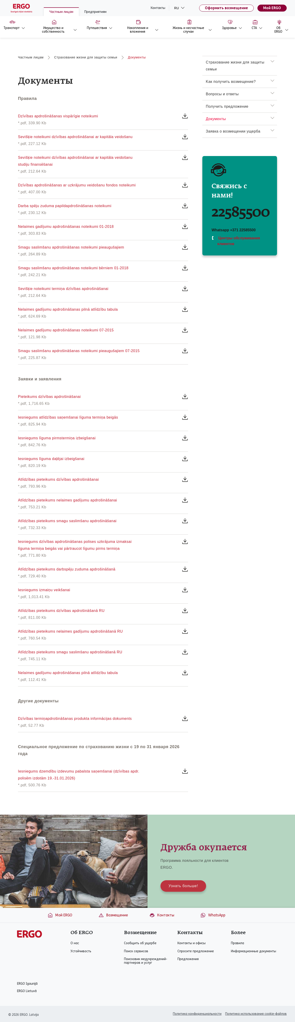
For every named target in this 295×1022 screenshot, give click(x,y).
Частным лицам (61, 12)
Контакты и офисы (191, 943)
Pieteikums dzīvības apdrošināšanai (49, 397)
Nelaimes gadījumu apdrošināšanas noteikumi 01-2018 (66, 227)
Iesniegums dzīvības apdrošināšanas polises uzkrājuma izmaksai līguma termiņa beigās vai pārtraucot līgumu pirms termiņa (75, 545)
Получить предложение (227, 106)
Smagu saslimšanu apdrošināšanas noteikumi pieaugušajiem (71, 247)
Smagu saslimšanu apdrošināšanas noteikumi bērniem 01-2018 (73, 268)
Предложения (188, 959)
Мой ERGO (272, 8)
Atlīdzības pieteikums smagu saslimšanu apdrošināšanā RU (70, 652)
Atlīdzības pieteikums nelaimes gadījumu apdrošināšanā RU (70, 631)
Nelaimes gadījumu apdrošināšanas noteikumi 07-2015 (66, 330)
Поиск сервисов (136, 951)
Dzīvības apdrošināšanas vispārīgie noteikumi (58, 116)
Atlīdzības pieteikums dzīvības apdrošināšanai (58, 479)
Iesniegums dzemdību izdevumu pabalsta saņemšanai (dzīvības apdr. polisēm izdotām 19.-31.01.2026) (78, 774)
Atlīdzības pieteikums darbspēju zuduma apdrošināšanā (66, 569)
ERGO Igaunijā (27, 984)
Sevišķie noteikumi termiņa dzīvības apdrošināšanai (63, 289)
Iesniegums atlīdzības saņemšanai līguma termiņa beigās (68, 417)
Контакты (158, 8)
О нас (75, 943)
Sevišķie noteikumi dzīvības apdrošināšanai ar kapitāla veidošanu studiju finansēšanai (75, 161)
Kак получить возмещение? (231, 82)
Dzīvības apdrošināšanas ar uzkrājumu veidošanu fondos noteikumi (77, 185)
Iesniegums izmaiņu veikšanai (44, 590)
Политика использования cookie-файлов (256, 1014)
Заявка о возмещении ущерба (233, 131)
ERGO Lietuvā (27, 991)
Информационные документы (253, 951)
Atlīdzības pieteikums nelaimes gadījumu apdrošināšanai (67, 500)
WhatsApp (212, 915)
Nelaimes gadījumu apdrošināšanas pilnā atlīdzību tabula (68, 309)
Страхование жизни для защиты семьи (85, 57)
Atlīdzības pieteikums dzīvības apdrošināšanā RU (61, 611)
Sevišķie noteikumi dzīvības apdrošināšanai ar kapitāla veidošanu (75, 137)
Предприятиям (95, 12)
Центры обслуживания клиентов (238, 241)
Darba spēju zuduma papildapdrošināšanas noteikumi (64, 206)
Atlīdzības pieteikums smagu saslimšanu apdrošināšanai (67, 521)
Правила (237, 943)
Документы (137, 57)
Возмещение (113, 915)
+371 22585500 (243, 230)
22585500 (241, 213)
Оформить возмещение (226, 8)
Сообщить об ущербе (140, 943)
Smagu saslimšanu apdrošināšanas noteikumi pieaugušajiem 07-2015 (79, 351)
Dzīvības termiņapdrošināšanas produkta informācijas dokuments (75, 719)
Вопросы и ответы (222, 94)
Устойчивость (81, 951)
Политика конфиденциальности (197, 1014)
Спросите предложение (195, 951)
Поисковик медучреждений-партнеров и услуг (145, 961)
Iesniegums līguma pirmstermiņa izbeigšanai (57, 438)
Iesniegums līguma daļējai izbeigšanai (51, 459)
